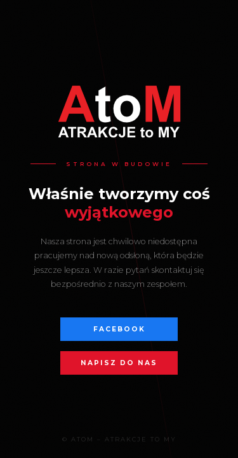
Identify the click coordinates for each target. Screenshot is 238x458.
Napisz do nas (119, 363)
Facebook (119, 329)
